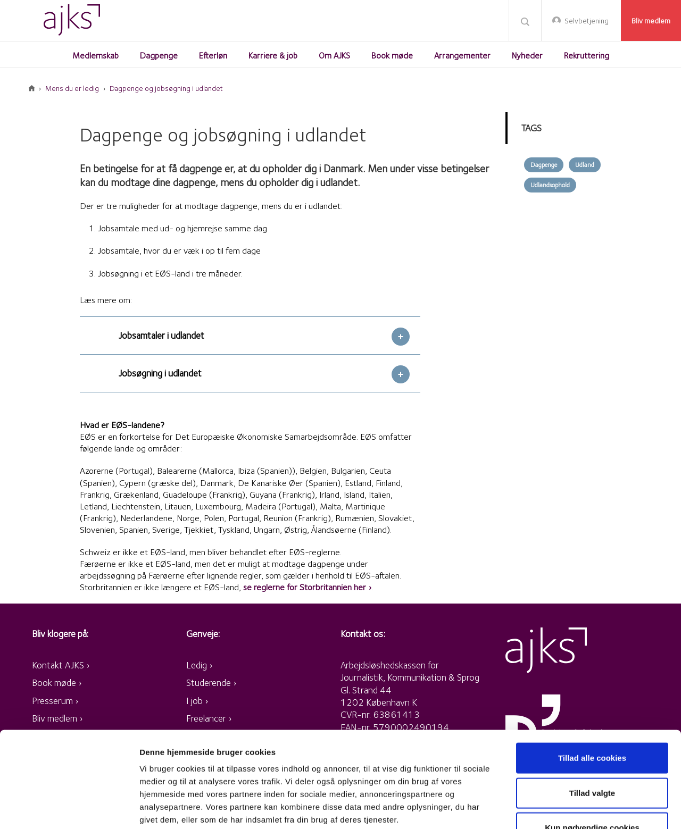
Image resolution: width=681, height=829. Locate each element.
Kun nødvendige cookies (592, 747)
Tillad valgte (592, 712)
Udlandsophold (550, 185)
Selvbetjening (586, 20)
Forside (32, 88)
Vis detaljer (553, 808)
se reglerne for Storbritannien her (304, 587)
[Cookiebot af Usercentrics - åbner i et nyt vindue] (68, 808)
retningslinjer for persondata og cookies (292, 764)
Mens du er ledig (72, 88)
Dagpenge (543, 165)
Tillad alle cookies (592, 677)
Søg (525, 21)
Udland (584, 165)
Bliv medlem (651, 20)
